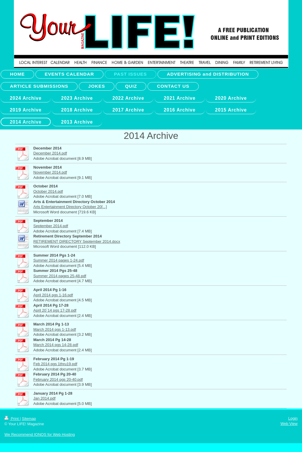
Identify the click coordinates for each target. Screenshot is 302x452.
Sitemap (29, 418)
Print (12, 418)
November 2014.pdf (50, 172)
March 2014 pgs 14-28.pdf (55, 345)
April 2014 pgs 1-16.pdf (53, 295)
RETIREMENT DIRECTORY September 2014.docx (76, 241)
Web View (289, 423)
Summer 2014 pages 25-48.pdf (59, 276)
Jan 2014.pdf (44, 398)
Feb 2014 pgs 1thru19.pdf (55, 364)
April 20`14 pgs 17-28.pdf (54, 310)
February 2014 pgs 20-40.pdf (58, 379)
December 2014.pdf (50, 153)
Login (293, 418)
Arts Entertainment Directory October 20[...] (70, 207)
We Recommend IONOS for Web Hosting (39, 434)
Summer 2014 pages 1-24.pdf (58, 260)
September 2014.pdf (50, 226)
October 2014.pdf (48, 191)
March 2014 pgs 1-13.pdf (54, 329)
